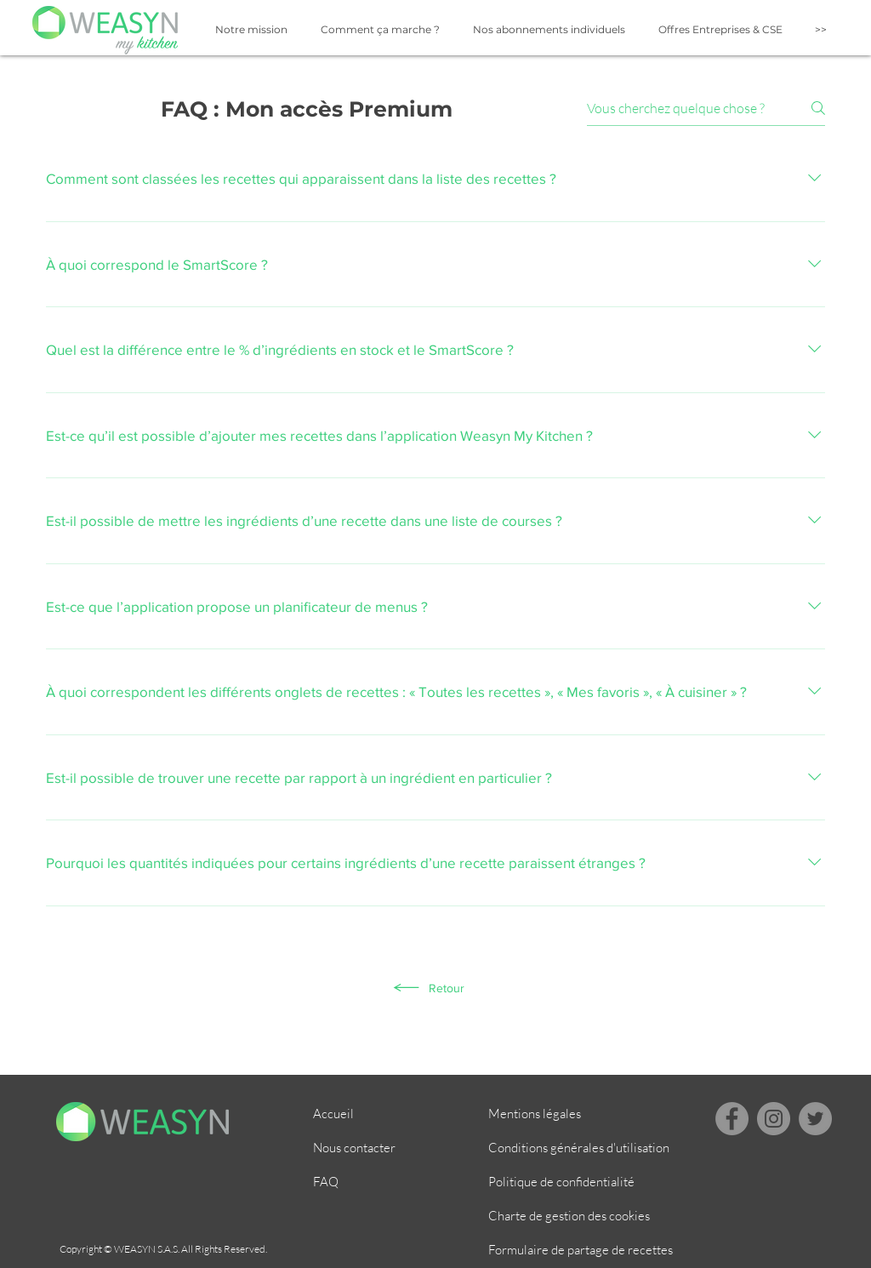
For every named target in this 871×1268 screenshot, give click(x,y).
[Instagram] (773, 1118)
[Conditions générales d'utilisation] (581, 1148)
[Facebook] (732, 1118)
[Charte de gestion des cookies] (581, 1216)
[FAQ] (373, 1182)
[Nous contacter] (373, 1148)
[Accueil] (373, 1114)
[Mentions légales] (548, 1114)
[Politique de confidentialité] (581, 1182)
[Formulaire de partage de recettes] (581, 1250)
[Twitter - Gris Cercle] (815, 1118)
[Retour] (428, 988)
